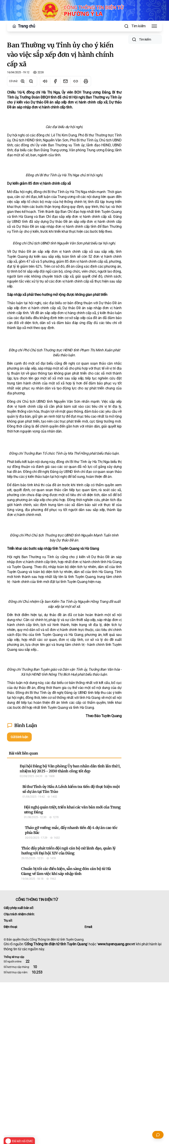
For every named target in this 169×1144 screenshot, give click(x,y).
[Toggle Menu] (154, 26)
